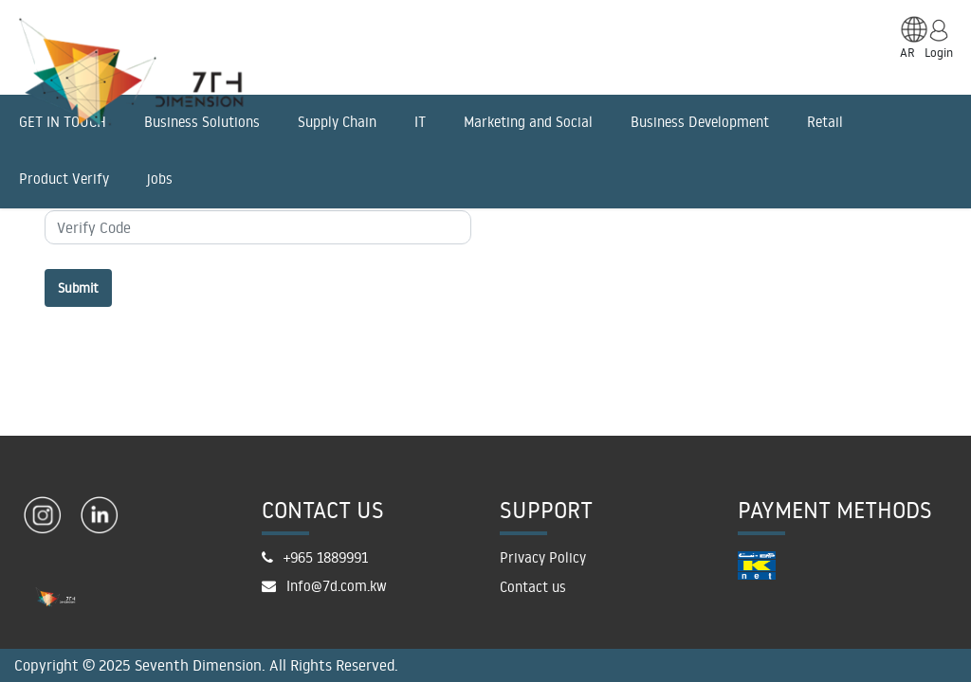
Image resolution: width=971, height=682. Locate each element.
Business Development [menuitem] (700, 122)
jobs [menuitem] (160, 179)
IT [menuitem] (420, 122)
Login (939, 52)
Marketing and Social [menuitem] (528, 122)
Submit (78, 287)
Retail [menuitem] (825, 122)
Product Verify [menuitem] (64, 179)
